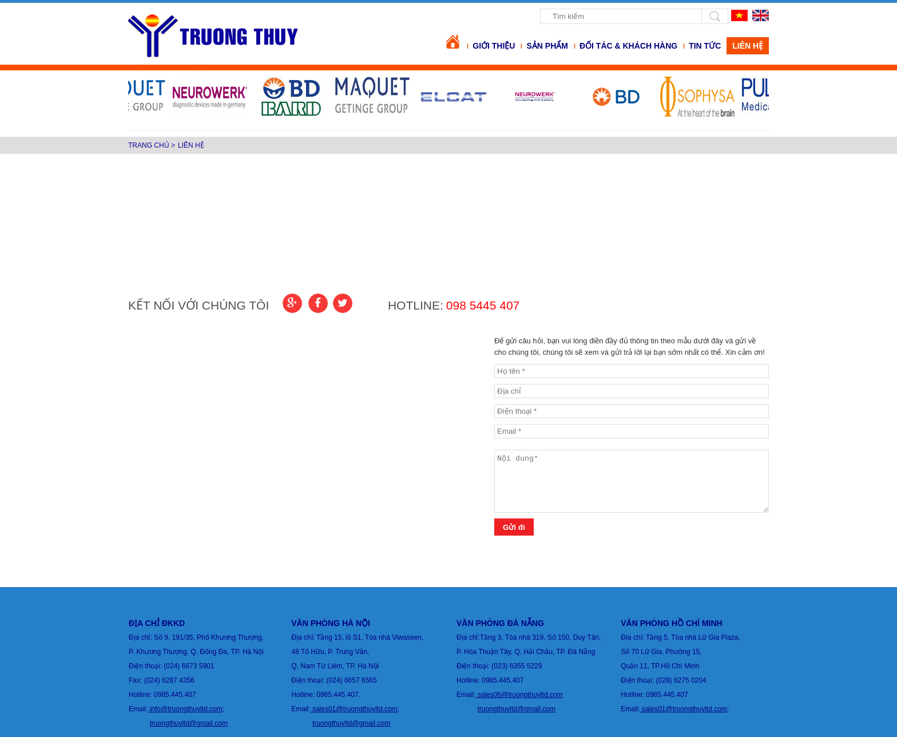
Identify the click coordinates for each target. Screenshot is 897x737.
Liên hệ (191, 145)
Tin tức (705, 45)
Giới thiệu (494, 45)
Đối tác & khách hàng (628, 45)
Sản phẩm (546, 45)
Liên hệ (747, 45)
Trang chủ (148, 145)
